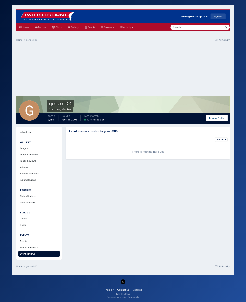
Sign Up (218, 16)
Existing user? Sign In (193, 16)
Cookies (137, 289)
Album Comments (29, 173)
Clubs (58, 27)
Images (24, 148)
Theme (109, 289)
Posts (23, 225)
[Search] (185, 27)
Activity (127, 27)
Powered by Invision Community (123, 297)
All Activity (25, 132)
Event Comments (29, 247)
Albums (24, 167)
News (25, 27)
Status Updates (28, 196)
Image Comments (29, 154)
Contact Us (123, 289)
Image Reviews (28, 160)
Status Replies (27, 202)
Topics (23, 218)
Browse (108, 27)
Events (91, 27)
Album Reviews (28, 180)
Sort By (221, 140)
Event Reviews (27, 253)
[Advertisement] (123, 70)
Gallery (74, 27)
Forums (42, 27)
